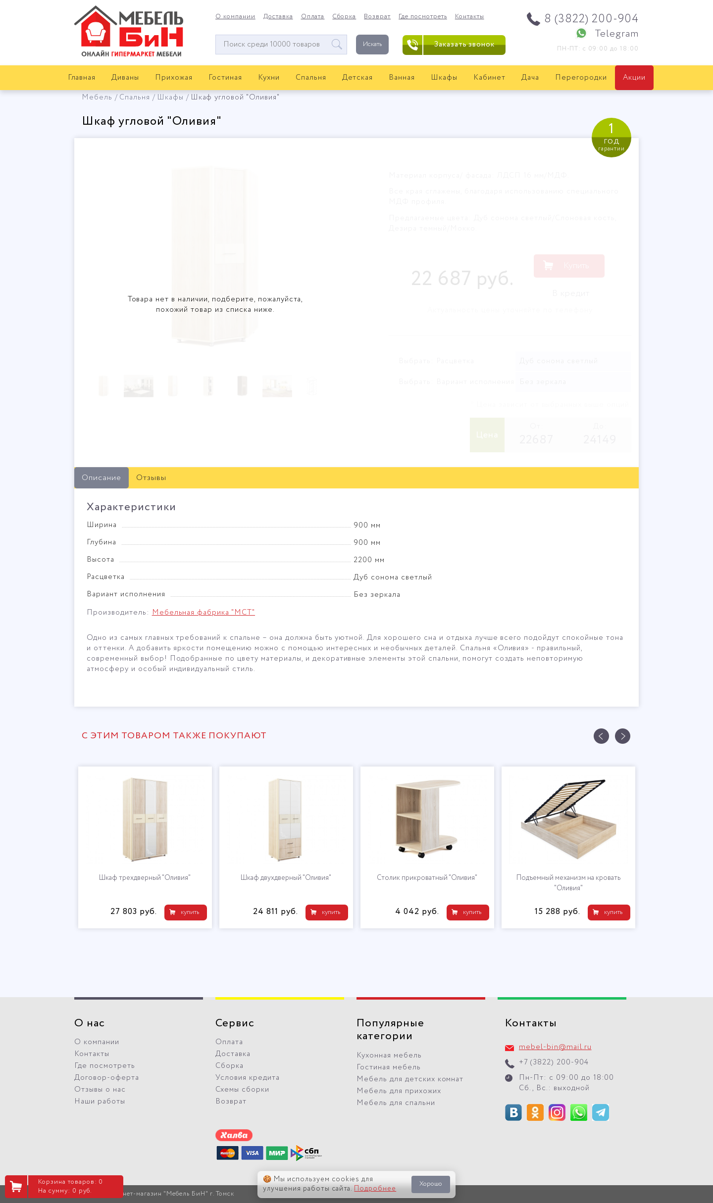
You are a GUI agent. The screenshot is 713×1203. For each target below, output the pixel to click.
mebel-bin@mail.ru (555, 1047)
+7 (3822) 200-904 (554, 1062)
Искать (372, 44)
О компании (235, 16)
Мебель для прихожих (398, 1091)
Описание (101, 477)
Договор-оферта (106, 1077)
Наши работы (99, 1101)
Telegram (617, 34)
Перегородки (581, 77)
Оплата (313, 16)
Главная (82, 77)
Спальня (311, 77)
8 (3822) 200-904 (591, 19)
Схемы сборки (242, 1089)
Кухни (269, 77)
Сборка (344, 16)
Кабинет (489, 77)
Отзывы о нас (100, 1089)
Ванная (402, 77)
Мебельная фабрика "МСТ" (203, 612)
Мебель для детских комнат (409, 1079)
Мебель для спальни (395, 1103)
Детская (357, 77)
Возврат (377, 16)
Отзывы (151, 477)
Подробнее (375, 1189)
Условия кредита (247, 1077)
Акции (634, 77)
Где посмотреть (423, 16)
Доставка (278, 16)
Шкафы (444, 77)
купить (190, 912)
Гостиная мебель (388, 1067)
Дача (530, 77)
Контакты (469, 16)
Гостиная (225, 77)
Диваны (125, 77)
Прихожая (174, 77)
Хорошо (430, 1184)
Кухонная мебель (389, 1055)
